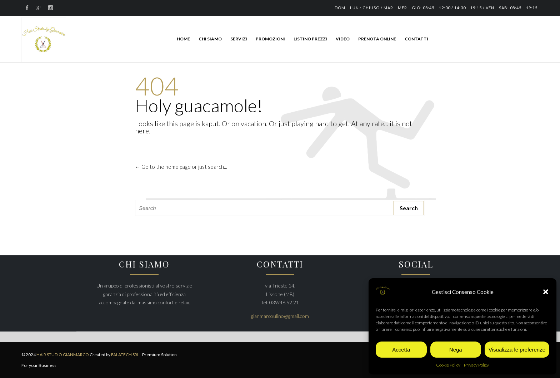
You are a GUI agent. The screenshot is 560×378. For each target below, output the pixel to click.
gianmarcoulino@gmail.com (280, 316)
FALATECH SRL (125, 354)
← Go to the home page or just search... (181, 166)
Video (343, 38)
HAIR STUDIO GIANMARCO (63, 354)
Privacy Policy (476, 365)
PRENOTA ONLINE (377, 38)
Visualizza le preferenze (517, 350)
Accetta (401, 350)
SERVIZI (238, 38)
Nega (455, 350)
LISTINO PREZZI (310, 38)
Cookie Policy (448, 365)
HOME (183, 38)
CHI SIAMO (210, 38)
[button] (545, 291)
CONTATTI (416, 38)
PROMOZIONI (270, 38)
